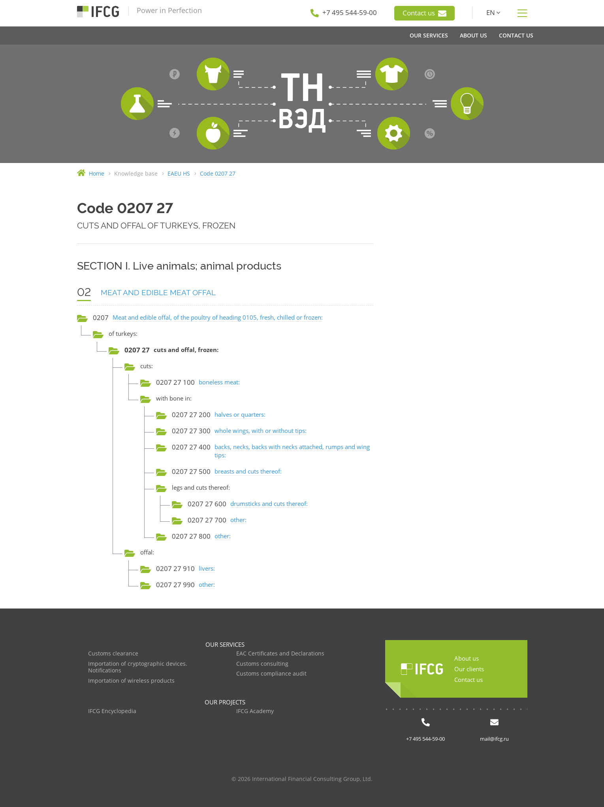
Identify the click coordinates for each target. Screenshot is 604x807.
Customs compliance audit (271, 673)
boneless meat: (219, 382)
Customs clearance (113, 653)
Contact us (424, 13)
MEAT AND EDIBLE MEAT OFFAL (158, 292)
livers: (207, 568)
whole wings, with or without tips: (261, 430)
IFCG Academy (255, 711)
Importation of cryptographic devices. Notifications (137, 667)
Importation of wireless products (131, 681)
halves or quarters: (240, 414)
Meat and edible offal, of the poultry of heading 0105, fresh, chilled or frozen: (218, 317)
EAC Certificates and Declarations (280, 653)
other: (238, 520)
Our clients (469, 669)
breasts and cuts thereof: (248, 471)
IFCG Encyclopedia (112, 711)
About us (466, 658)
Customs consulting (262, 664)
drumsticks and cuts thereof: (269, 503)
